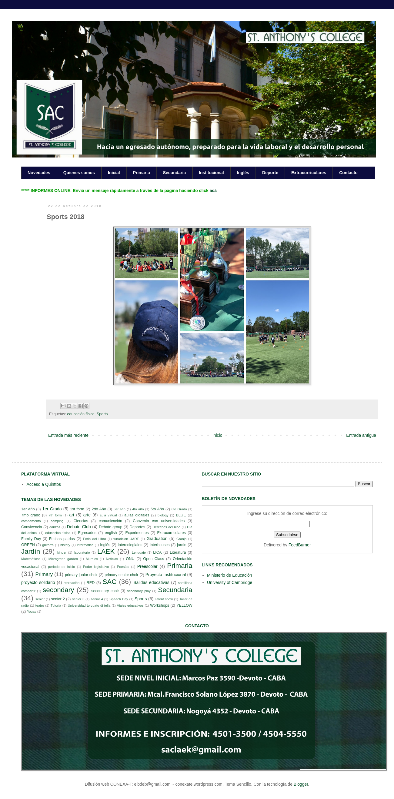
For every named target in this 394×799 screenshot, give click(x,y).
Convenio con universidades (159, 521)
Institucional (211, 172)
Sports (102, 414)
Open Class (153, 559)
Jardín (30, 551)
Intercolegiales (130, 545)
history (65, 545)
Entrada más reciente (68, 435)
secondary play (139, 591)
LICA (157, 552)
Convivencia (31, 527)
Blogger (301, 784)
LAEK (106, 551)
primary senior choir (121, 575)
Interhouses (160, 545)
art (71, 514)
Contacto (348, 172)
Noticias (112, 559)
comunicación (110, 521)
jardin (181, 545)
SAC (109, 581)
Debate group (110, 527)
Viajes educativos (130, 605)
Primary (44, 574)
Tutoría (56, 605)
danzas (54, 527)
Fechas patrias (62, 539)
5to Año (157, 509)
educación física (81, 414)
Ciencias (80, 521)
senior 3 (78, 599)
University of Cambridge (229, 582)
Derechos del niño (166, 527)
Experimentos (137, 533)
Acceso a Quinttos (44, 484)
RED (91, 583)
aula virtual (108, 515)
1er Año (28, 509)
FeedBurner (300, 544)
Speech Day (118, 599)
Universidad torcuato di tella (89, 605)
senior (40, 599)
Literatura (178, 552)
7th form (55, 515)
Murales (92, 559)
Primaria (141, 172)
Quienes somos (79, 172)
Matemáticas (30, 559)
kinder (61, 552)
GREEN (28, 545)
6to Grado (179, 509)
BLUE (181, 515)
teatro (39, 605)
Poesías (123, 567)
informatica (85, 545)
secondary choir (105, 591)
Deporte (270, 172)
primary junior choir (81, 575)
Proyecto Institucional (165, 574)
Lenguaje (139, 552)
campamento (31, 521)
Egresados (87, 533)
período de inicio (61, 567)
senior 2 (58, 599)
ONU (130, 559)
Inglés (243, 172)
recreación (71, 583)
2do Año (99, 509)
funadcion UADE (126, 539)
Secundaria (174, 172)
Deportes (137, 527)
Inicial (114, 172)
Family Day (31, 539)
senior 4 (97, 599)
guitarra (48, 545)
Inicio (217, 435)
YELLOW (184, 605)
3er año (119, 509)
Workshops (159, 605)
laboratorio (82, 552)
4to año (138, 509)
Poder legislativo (96, 567)
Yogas (31, 611)
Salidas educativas (151, 582)
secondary (58, 590)
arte (87, 514)
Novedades (39, 172)
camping (57, 521)
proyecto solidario (38, 582)
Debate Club (79, 526)
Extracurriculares (308, 172)
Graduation (156, 538)
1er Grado (52, 508)
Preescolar (147, 566)
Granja (181, 539)
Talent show (164, 599)
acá (213, 190)
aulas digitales (136, 515)
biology (163, 515)
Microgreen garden (63, 559)
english (111, 533)
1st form (77, 509)
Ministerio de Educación (229, 575)
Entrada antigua (361, 435)
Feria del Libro (94, 539)
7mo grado (30, 515)
